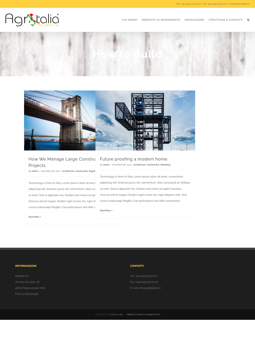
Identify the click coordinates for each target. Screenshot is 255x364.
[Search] (248, 20)
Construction (81, 171)
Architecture (68, 171)
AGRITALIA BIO (116, 314)
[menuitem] (132, 20)
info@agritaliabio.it (240, 3)
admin (35, 171)
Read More (34, 217)
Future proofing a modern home (133, 159)
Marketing (165, 165)
